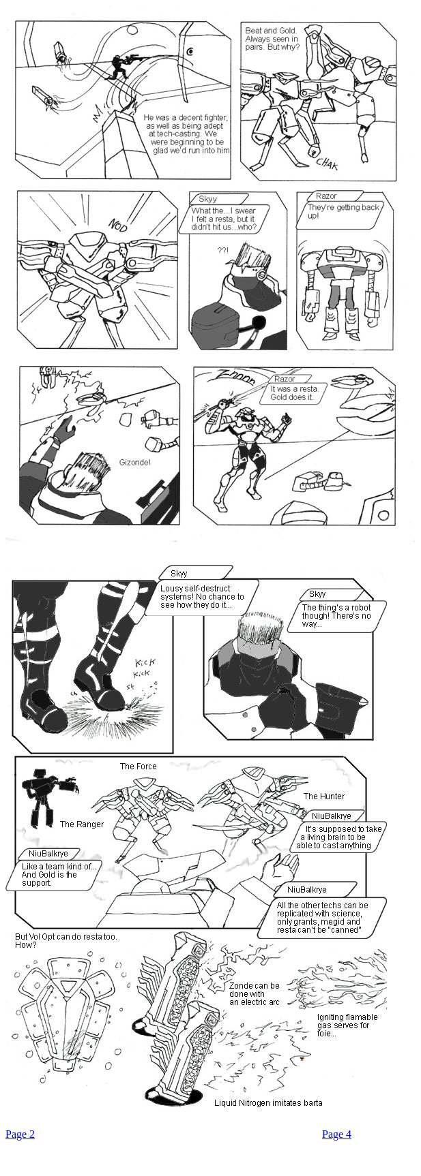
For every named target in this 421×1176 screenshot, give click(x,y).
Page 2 (20, 1134)
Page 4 (336, 1134)
